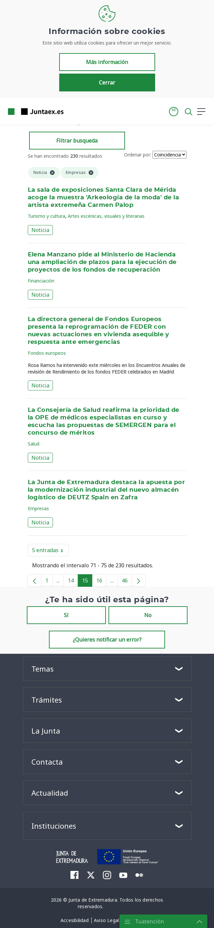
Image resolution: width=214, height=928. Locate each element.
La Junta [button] (45, 731)
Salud (33, 444)
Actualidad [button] (49, 793)
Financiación (41, 281)
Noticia (40, 230)
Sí (66, 615)
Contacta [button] (47, 762)
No (147, 615)
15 (87, 582)
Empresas (38, 508)
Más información (107, 62)
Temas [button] (42, 669)
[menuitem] (74, 875)
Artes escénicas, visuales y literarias (106, 216)
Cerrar (107, 82)
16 (101, 582)
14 (73, 582)
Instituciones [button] (53, 826)
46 (127, 582)
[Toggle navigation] (73, 111)
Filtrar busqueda (77, 140)
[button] (173, 111)
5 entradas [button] (50, 551)
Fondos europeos (47, 353)
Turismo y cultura (46, 216)
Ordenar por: (137, 154)
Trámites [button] (46, 700)
